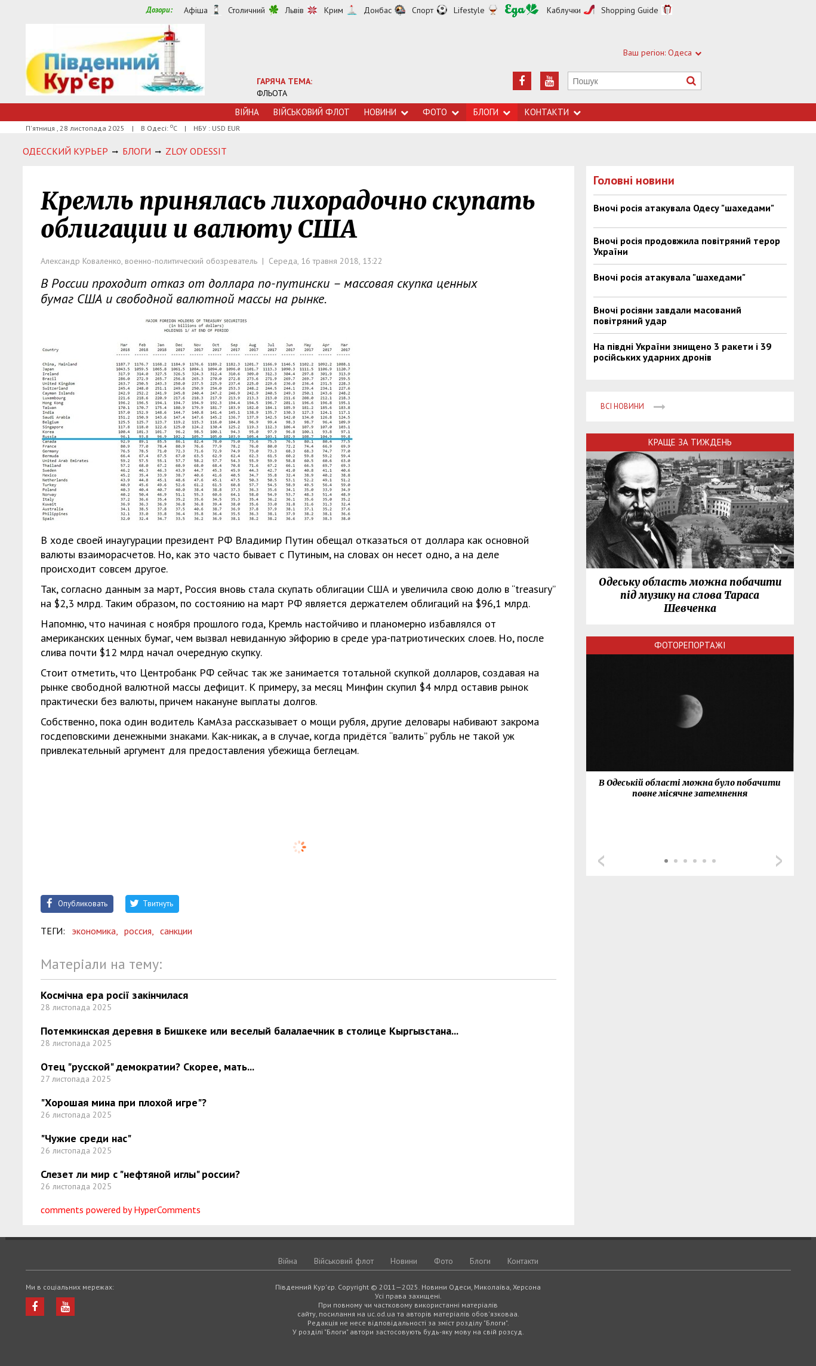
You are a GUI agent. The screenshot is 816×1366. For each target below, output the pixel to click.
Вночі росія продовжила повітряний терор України (686, 246)
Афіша (196, 10)
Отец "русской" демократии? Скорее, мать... (147, 1066)
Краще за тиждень (690, 442)
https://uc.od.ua (115, 63)
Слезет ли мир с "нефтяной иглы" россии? (140, 1174)
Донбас (378, 10)
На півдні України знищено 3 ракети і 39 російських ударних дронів (682, 351)
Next (779, 861)
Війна (247, 112)
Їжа (521, 10)
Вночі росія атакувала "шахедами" (669, 277)
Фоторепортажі (690, 645)
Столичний (246, 10)
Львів (294, 10)
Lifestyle (469, 10)
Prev (601, 861)
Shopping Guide (629, 10)
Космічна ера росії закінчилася (114, 995)
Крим (333, 10)
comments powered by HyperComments (121, 1210)
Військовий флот (311, 112)
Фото (441, 112)
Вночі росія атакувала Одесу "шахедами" (683, 208)
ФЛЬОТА (272, 93)
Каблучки (564, 10)
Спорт (422, 10)
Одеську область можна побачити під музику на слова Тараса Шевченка (690, 595)
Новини (386, 112)
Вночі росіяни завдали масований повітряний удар (667, 315)
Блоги (491, 112)
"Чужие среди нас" (86, 1138)
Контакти (553, 112)
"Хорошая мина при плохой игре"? (124, 1102)
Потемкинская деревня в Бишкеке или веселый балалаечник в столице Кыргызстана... (249, 1031)
